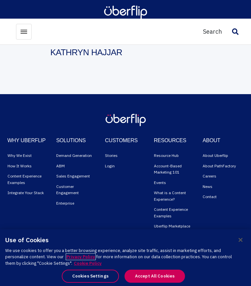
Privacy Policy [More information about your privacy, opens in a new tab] (80, 257)
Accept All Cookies (155, 276)
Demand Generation (74, 155)
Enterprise (65, 203)
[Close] (240, 240)
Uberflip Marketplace (172, 226)
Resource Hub (166, 155)
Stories (111, 155)
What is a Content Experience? (170, 196)
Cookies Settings (90, 276)
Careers (209, 176)
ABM (60, 165)
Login (110, 165)
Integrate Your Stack (26, 192)
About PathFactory (219, 165)
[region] (125, 257)
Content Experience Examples (25, 179)
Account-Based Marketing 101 (168, 169)
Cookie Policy (88, 263)
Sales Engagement (73, 176)
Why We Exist (20, 155)
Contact (210, 196)
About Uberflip (215, 155)
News (207, 186)
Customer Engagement (67, 189)
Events (160, 182)
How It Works (20, 165)
